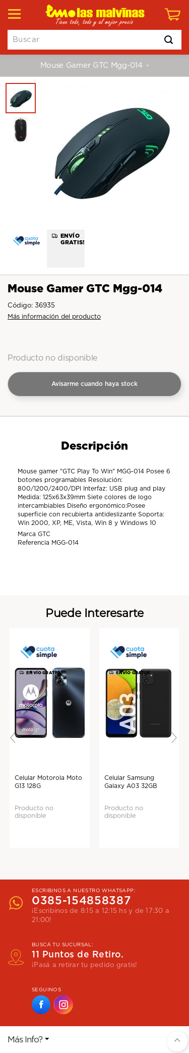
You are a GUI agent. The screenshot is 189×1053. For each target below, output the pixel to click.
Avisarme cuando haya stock (94, 384)
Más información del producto (54, 317)
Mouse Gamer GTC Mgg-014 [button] (94, 65)
